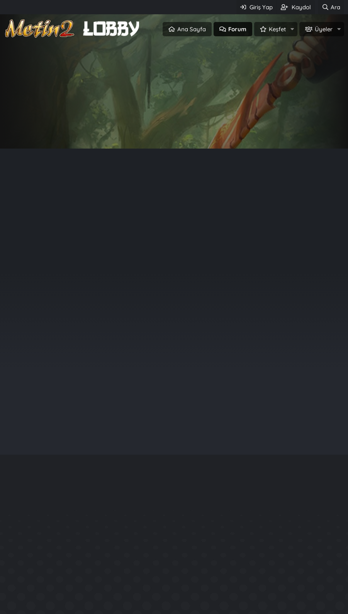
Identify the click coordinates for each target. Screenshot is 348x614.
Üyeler (324, 29)
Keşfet (277, 29)
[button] (292, 29)
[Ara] (331, 7)
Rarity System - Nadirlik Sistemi (294, 562)
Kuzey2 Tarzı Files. (273, 576)
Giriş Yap (141, 131)
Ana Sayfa (191, 29)
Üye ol (207, 131)
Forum (237, 29)
